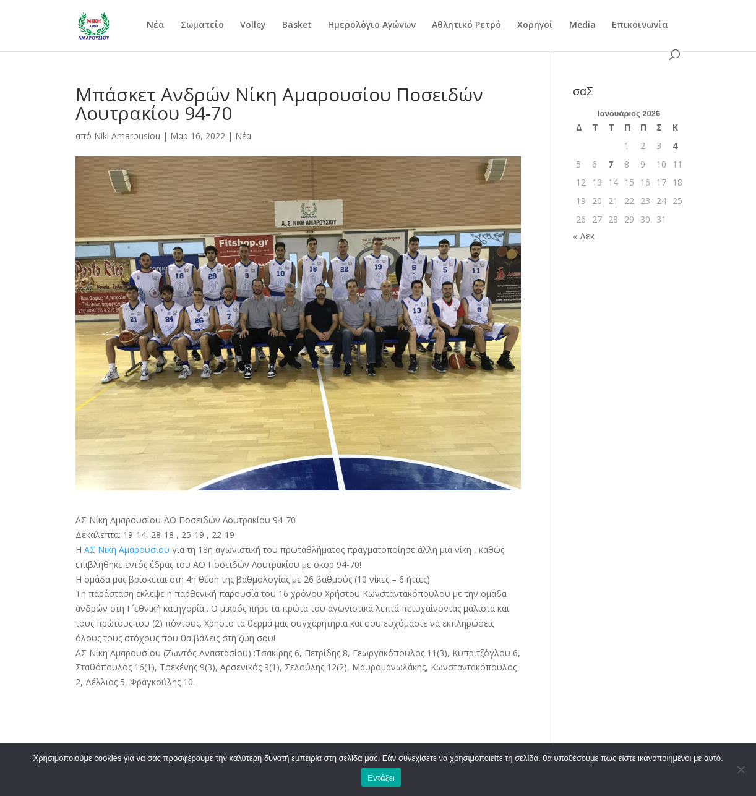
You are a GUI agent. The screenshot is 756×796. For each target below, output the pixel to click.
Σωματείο (202, 25)
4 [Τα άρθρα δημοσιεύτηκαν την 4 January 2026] (674, 146)
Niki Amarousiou (127, 136)
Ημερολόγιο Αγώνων (372, 25)
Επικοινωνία (640, 25)
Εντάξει (381, 777)
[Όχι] (740, 769)
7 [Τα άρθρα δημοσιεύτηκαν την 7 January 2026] (610, 164)
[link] (127, 549)
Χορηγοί (535, 25)
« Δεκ (584, 236)
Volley (253, 25)
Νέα (156, 25)
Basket (297, 25)
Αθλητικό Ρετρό (466, 25)
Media (582, 25)
